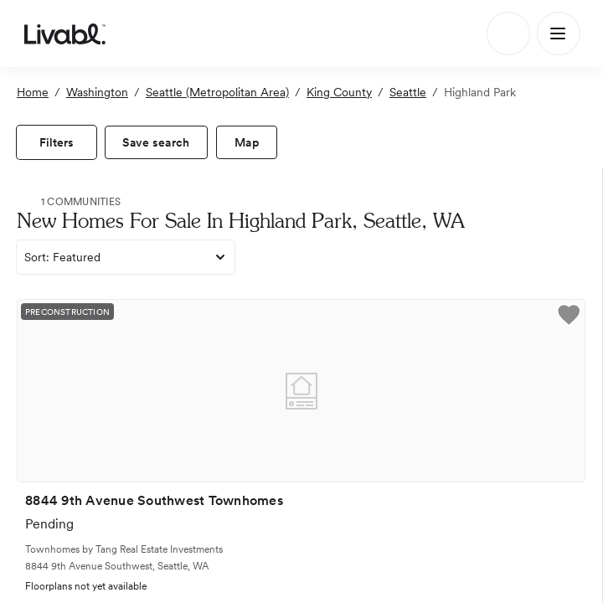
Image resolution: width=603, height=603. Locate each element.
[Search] (508, 33)
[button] (568, 317)
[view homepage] (65, 33)
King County (339, 92)
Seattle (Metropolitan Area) (217, 92)
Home (33, 92)
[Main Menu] (559, 33)
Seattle (407, 92)
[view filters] (56, 142)
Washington (97, 92)
